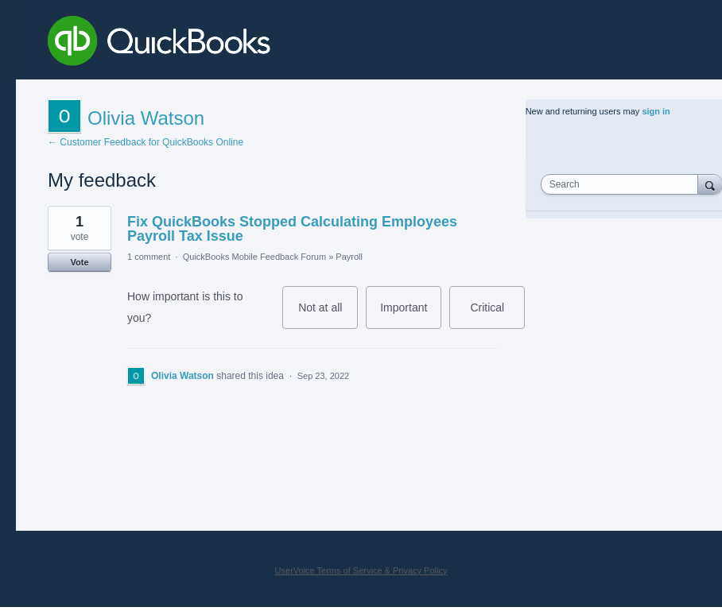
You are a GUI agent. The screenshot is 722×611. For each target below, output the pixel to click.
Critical (497, 315)
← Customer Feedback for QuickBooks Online (145, 142)
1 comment (148, 256)
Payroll (349, 256)
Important (410, 315)
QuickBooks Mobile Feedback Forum (254, 256)
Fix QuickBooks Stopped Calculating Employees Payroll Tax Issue (292, 229)
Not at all (328, 315)
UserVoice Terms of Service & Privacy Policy (361, 570)
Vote (79, 262)
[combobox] (623, 184)
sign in (656, 111)
